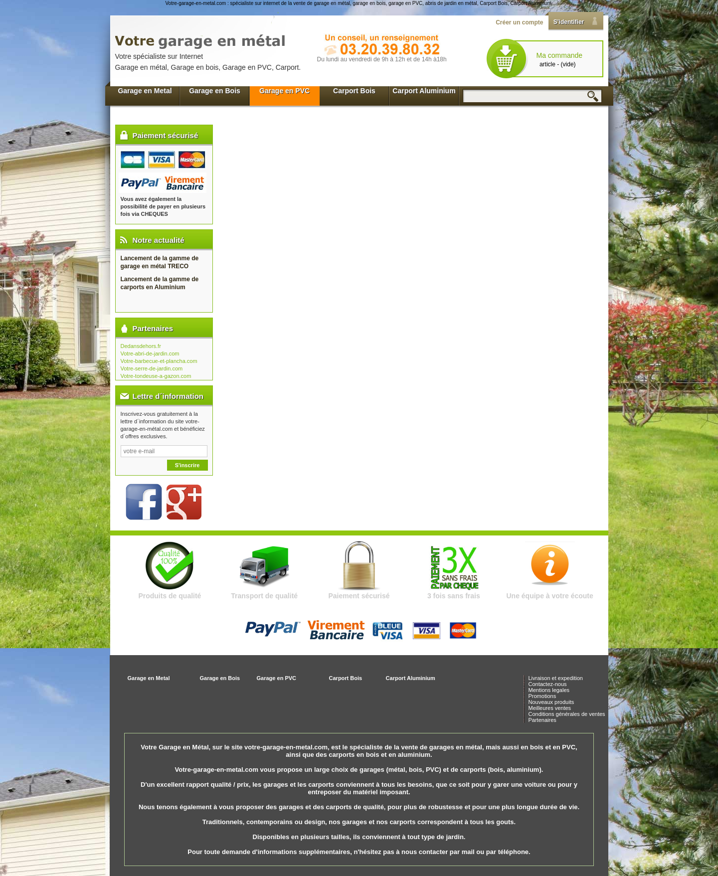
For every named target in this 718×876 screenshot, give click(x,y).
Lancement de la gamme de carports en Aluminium (160, 283)
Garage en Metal (145, 91)
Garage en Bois (214, 91)
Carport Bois (354, 91)
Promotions (542, 696)
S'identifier (568, 21)
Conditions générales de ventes (567, 714)
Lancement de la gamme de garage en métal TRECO (160, 262)
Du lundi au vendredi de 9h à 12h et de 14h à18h (382, 59)
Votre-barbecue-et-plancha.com (159, 361)
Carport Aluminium (423, 91)
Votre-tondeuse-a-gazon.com (156, 376)
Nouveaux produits (551, 702)
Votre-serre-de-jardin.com (152, 368)
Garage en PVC (284, 91)
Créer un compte (519, 22)
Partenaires (542, 720)
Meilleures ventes (550, 708)
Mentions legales (549, 690)
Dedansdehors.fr (141, 346)
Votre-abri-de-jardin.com (150, 353)
